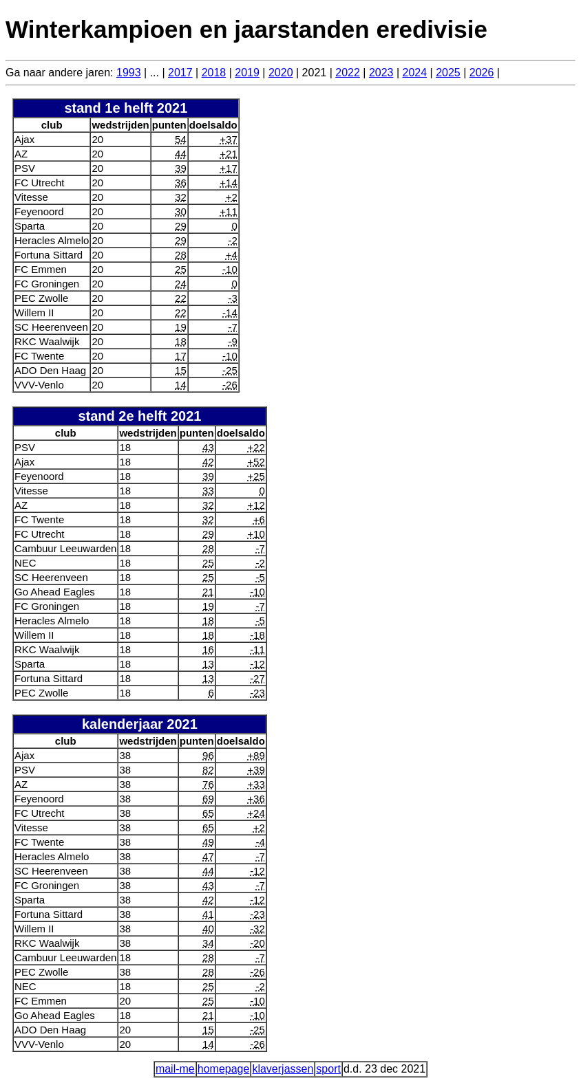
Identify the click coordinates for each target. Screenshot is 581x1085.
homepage (224, 1069)
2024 (415, 72)
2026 (481, 72)
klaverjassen (282, 1069)
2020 (280, 72)
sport (328, 1069)
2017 (180, 72)
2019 (247, 72)
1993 (128, 72)
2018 (214, 72)
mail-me (175, 1069)
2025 (448, 72)
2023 (381, 72)
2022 (347, 72)
